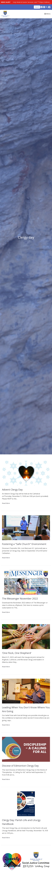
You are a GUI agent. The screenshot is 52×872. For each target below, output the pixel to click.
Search (37, 7)
